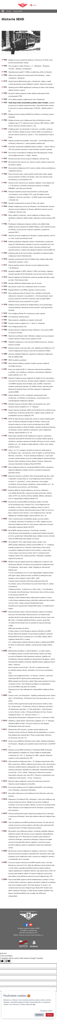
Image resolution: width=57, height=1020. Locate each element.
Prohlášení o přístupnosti (28, 930)
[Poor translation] (7, 961)
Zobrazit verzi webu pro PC (28, 933)
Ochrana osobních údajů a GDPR (28, 928)
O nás (9, 11)
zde (34, 1004)
